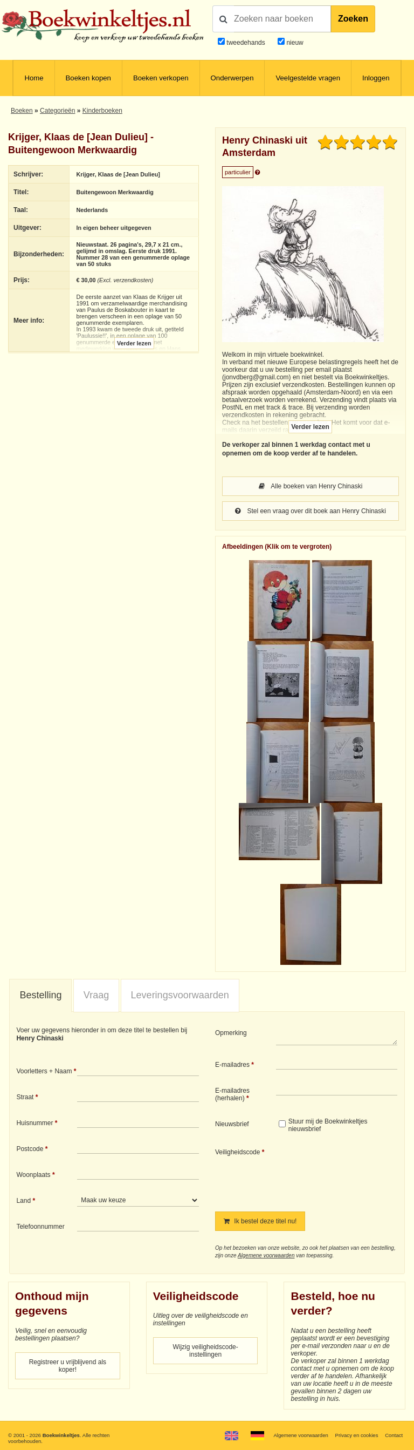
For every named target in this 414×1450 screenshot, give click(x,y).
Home (33, 78)
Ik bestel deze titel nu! (260, 1221)
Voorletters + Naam (44, 1071)
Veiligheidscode (237, 1152)
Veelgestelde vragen (307, 78)
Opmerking (231, 1033)
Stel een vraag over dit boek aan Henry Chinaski (310, 511)
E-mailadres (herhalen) (232, 1094)
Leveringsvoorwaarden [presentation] (180, 995)
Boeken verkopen (161, 78)
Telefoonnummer (40, 1226)
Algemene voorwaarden (266, 1255)
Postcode (29, 1149)
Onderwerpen (232, 78)
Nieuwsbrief (232, 1124)
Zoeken (353, 18)
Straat (24, 1097)
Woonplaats (33, 1175)
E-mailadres (232, 1064)
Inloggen (376, 78)
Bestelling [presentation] (40, 995)
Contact (394, 1435)
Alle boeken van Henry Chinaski (311, 486)
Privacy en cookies (356, 1435)
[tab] (40, 995)
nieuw (294, 42)
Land (23, 1200)
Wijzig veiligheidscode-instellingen (205, 1350)
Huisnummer (34, 1123)
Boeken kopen (88, 78)
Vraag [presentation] (96, 995)
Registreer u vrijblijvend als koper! (67, 1365)
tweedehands (245, 42)
